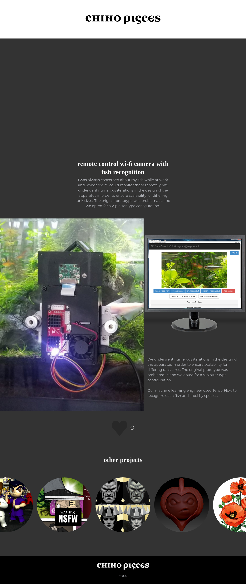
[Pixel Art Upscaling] (123, 504)
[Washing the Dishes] (64, 504)
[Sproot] (181, 504)
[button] (236, 19)
